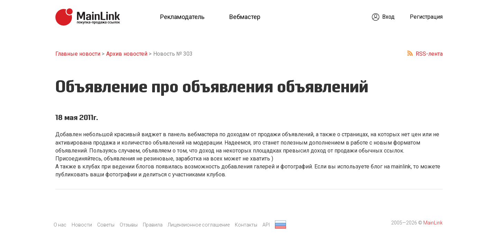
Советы (105, 225)
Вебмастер (244, 16)
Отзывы (129, 225)
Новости (82, 225)
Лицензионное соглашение (199, 225)
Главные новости (77, 53)
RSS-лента (429, 53)
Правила (153, 225)
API (266, 225)
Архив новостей (126, 53)
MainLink (433, 222)
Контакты (246, 225)
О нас (60, 225)
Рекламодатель (182, 16)
